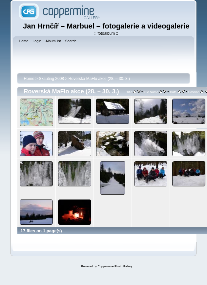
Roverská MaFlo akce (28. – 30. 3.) (99, 78)
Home (29, 78)
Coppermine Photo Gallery (114, 266)
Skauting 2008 (51, 78)
